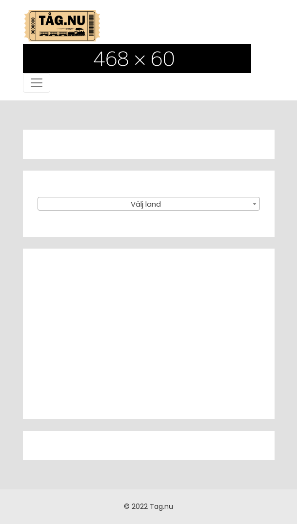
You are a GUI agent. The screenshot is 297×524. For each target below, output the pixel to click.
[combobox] (149, 204)
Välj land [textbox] (146, 204)
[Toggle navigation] (36, 83)
